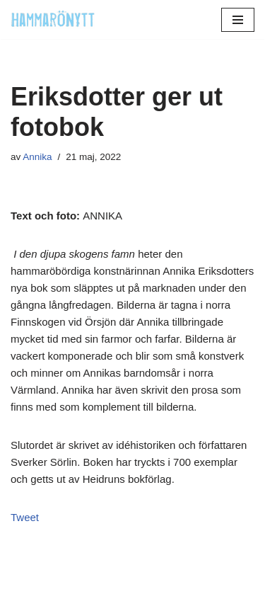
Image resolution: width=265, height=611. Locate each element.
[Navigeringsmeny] (237, 20)
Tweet (25, 517)
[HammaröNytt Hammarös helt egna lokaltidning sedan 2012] (53, 19)
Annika (37, 157)
